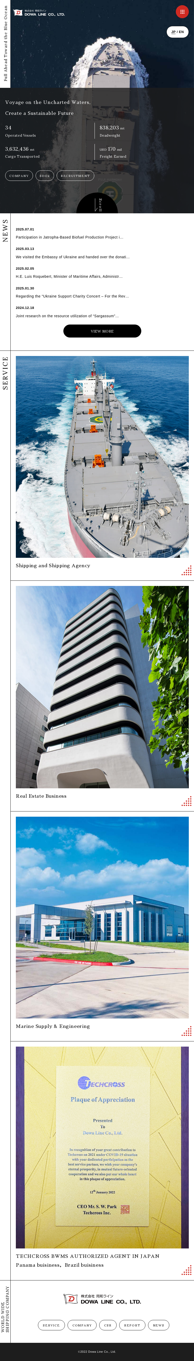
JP (173, 32)
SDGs (45, 176)
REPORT (132, 1325)
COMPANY (19, 176)
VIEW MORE (102, 331)
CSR (107, 1325)
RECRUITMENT (75, 176)
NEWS (158, 1325)
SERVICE (51, 1325)
